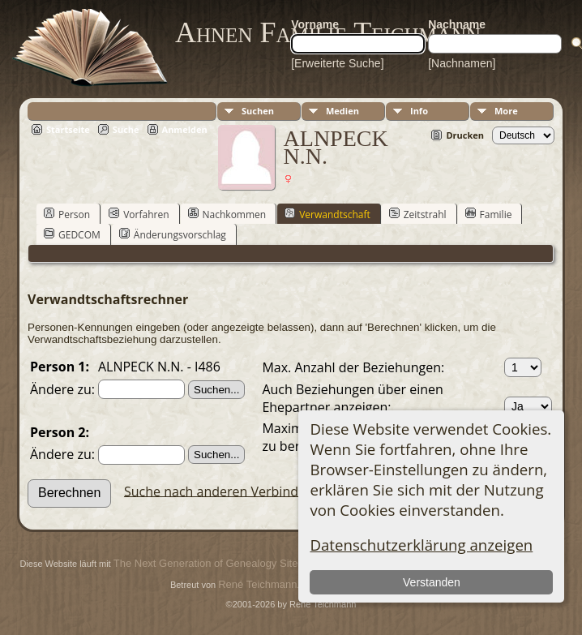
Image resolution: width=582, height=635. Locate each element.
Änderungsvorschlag (172, 234)
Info (419, 111)
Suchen (258, 111)
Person (67, 214)
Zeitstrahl (418, 214)
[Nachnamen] (461, 63)
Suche (126, 129)
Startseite (68, 129)
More (506, 111)
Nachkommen (227, 214)
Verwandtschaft (327, 214)
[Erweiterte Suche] (337, 63)
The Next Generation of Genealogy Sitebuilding (223, 563)
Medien (342, 111)
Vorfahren (139, 214)
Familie (488, 214)
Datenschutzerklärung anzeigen (421, 544)
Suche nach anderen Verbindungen (230, 491)
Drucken (465, 135)
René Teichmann (257, 584)
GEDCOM (72, 234)
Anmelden (185, 129)
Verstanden (431, 582)
